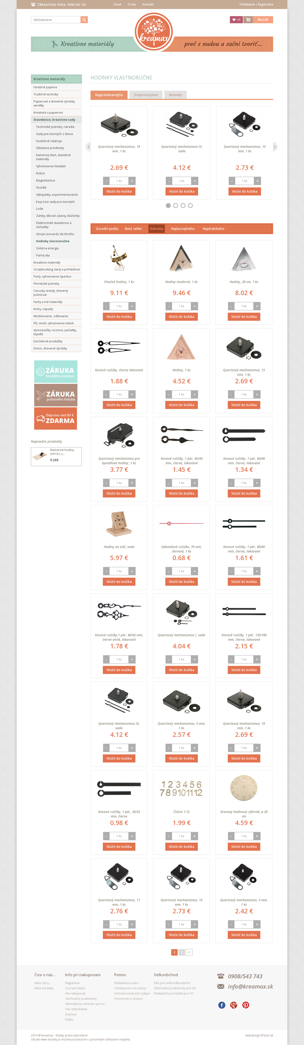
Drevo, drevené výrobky (50, 348)
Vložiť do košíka (119, 191)
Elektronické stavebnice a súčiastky (53, 225)
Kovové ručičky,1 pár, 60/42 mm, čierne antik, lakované (119, 637)
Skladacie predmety (50, 148)
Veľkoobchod (166, 974)
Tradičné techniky (45, 94)
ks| (263, 20)
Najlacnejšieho (183, 228)
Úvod (117, 4)
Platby (69, 1019)
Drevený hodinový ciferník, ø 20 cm (243, 813)
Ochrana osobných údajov (132, 993)
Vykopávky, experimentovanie (57, 195)
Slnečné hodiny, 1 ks (119, 281)
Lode (39, 209)
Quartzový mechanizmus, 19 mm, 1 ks (119, 148)
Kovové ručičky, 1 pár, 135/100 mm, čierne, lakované (244, 637)
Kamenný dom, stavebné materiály (53, 157)
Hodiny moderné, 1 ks (181, 281)
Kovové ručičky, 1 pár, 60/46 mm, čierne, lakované (244, 460)
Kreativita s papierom (48, 113)
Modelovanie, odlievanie (50, 316)
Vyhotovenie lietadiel (51, 166)
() (238, 20)
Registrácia (265, 4)
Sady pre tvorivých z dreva (54, 134)
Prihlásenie (247, 4)
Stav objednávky (76, 1009)
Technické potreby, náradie (55, 127)
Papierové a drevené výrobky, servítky (54, 103)
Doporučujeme (146, 95)
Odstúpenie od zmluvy (130, 988)
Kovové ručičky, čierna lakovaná (119, 370)
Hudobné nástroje (49, 141)
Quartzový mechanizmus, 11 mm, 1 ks (119, 902)
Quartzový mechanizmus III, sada (182, 148)
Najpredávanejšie (109, 95)
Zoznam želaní (75, 988)
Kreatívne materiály (87, 44)
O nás (132, 4)
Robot (40, 173)
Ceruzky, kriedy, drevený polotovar (50, 293)
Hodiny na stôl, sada (119, 546)
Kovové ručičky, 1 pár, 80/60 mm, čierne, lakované (244, 548)
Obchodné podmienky (81, 999)
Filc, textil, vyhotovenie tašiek (53, 323)
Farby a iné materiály (47, 302)
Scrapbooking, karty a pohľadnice (56, 269)
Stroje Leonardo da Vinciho (55, 234)
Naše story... (42, 983)
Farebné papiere (45, 87)
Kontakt (148, 4)
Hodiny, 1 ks (181, 370)
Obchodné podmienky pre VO (175, 988)
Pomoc (120, 974)
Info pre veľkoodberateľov (172, 983)
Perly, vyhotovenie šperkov (52, 276)
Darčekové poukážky (47, 341)
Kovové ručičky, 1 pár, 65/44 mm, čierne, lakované (181, 460)
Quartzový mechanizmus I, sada (181, 635)
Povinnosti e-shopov (128, 999)
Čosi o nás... (45, 974)
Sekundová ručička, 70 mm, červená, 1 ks (181, 548)
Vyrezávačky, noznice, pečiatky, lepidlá (55, 332)
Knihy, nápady (43, 309)
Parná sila (43, 255)
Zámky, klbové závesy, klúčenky (58, 216)
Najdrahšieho (213, 228)
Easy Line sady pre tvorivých (55, 202)
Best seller (133, 228)
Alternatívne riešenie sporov (85, 1004)
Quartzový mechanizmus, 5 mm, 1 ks (181, 725)
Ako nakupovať (75, 993)
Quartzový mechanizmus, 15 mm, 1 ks (245, 148)
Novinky (175, 95)
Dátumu (156, 228)
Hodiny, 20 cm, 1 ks (244, 281)
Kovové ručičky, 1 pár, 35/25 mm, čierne (119, 813)
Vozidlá (41, 188)
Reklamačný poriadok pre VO (174, 993)
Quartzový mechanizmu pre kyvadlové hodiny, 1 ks (119, 460)
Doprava (70, 1014)
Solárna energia (47, 248)
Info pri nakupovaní (82, 974)
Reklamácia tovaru (126, 983)
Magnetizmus (45, 180)
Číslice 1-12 (181, 811)
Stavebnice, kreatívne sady (54, 120)
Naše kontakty (43, 988)
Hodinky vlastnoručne (52, 241)
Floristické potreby (46, 284)
